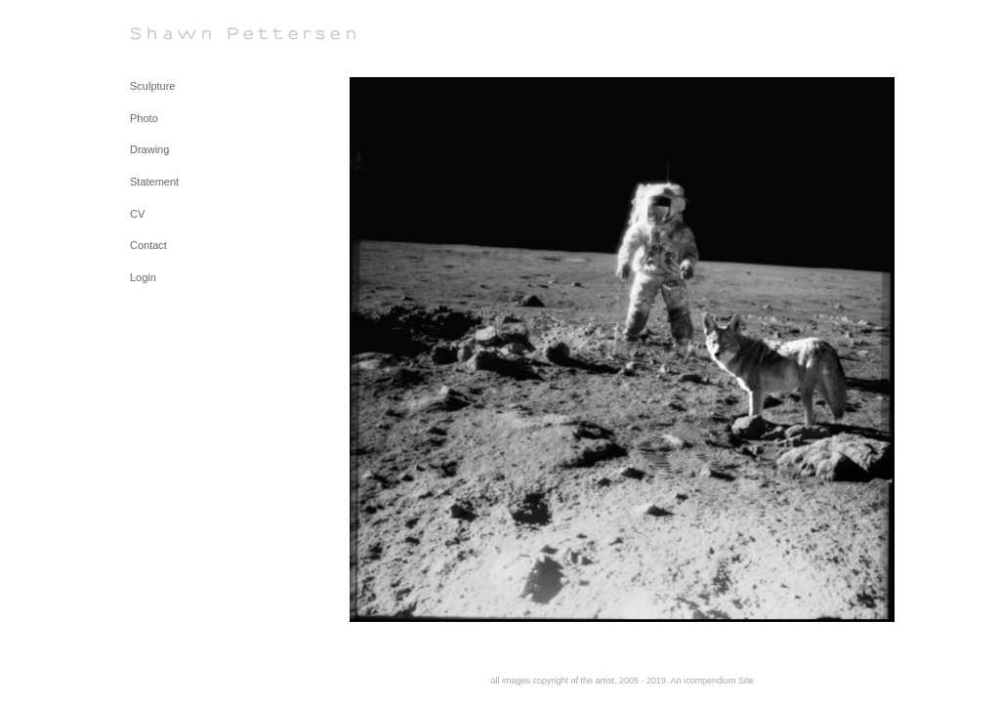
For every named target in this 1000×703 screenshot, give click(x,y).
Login (143, 277)
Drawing (149, 149)
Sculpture (152, 86)
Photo (144, 118)
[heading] (179, 33)
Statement (154, 181)
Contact (148, 245)
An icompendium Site (712, 680)
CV (137, 214)
